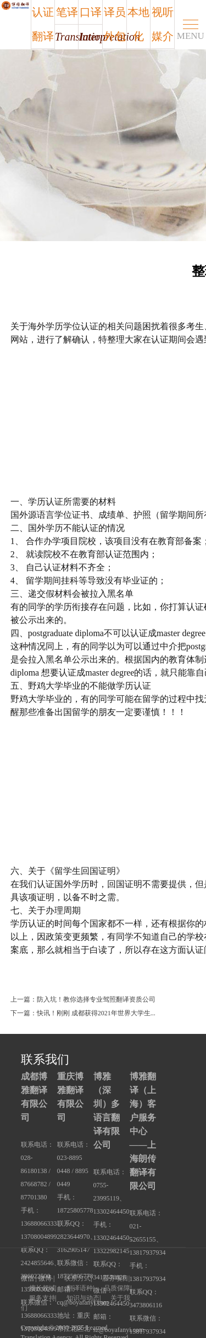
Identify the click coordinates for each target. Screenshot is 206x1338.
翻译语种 (79, 1288)
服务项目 (115, 1278)
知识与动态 (82, 1298)
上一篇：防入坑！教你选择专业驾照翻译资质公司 (82, 999)
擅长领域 (42, 1288)
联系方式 (77, 1278)
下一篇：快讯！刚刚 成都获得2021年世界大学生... (82, 1013)
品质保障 (117, 1288)
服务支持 (42, 1298)
